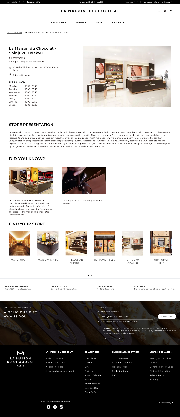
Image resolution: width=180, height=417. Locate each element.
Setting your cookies (160, 358)
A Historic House (56, 358)
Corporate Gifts (121, 358)
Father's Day (92, 392)
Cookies (154, 362)
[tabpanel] (19, 248)
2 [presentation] (91, 275)
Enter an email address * (108, 312)
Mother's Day (92, 388)
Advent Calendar (94, 375)
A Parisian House (56, 367)
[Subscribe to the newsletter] (167, 316)
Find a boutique (121, 371)
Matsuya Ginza (47, 259)
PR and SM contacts (123, 362)
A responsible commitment (61, 371)
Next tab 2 (169, 252)
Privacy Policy (157, 375)
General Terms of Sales (161, 367)
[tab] (88, 275)
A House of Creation (57, 362)
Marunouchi (19, 259)
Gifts (88, 367)
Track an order (120, 367)
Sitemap (154, 379)
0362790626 (19, 58)
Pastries (90, 362)
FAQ (115, 375)
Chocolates (91, 358)
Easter (89, 379)
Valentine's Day (94, 383)
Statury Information (160, 371)
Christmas (91, 371)
